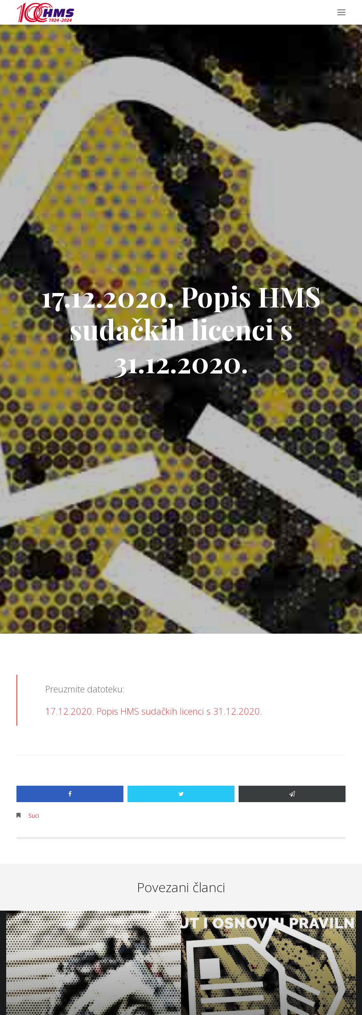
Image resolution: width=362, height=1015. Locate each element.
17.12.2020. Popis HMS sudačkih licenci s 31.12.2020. (153, 711)
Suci (33, 815)
